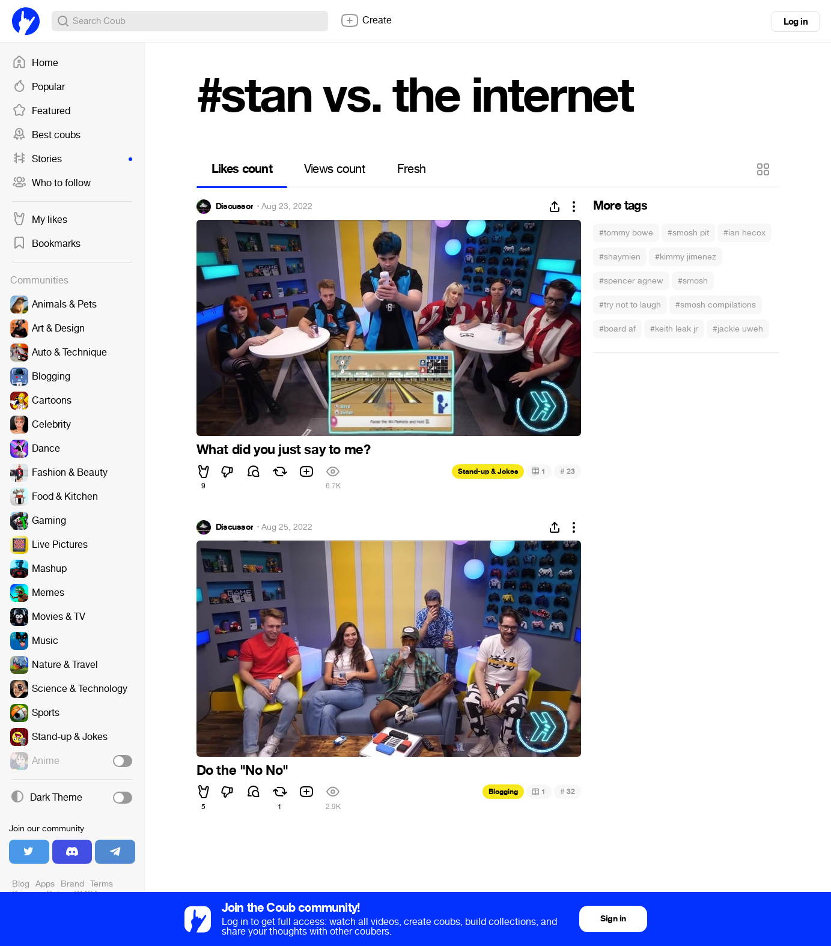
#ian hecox (744, 232)
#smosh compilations (715, 305)
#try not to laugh (630, 305)
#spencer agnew (631, 281)
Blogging (503, 791)
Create (366, 20)
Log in (796, 22)
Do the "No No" (242, 770)
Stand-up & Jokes (488, 471)
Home (35, 63)
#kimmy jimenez (685, 256)
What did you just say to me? (283, 449)
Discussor (235, 206)
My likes (39, 219)
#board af (617, 329)
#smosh (693, 281)
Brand (72, 884)
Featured (41, 111)
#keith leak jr (674, 329)
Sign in (613, 918)
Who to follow (51, 183)
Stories (72, 159)
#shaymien (620, 256)
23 (567, 471)
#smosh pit (688, 232)
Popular (38, 87)
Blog (20, 884)
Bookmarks (46, 243)
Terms (101, 884)
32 (567, 791)
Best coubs (46, 135)
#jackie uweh (738, 329)
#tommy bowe (626, 232)
